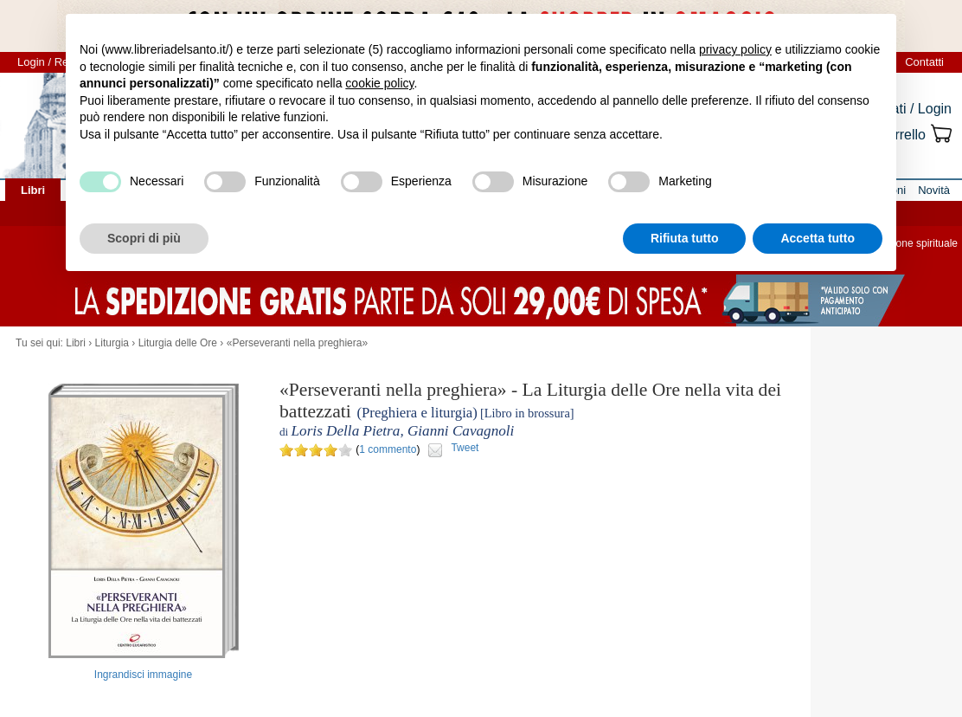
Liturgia (112, 343)
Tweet (464, 448)
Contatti (924, 61)
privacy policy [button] (735, 49)
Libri (76, 343)
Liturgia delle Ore (177, 343)
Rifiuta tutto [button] (685, 238)
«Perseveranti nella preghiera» (297, 343)
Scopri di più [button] (144, 238)
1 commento (387, 449)
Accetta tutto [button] (817, 238)
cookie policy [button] (379, 83)
